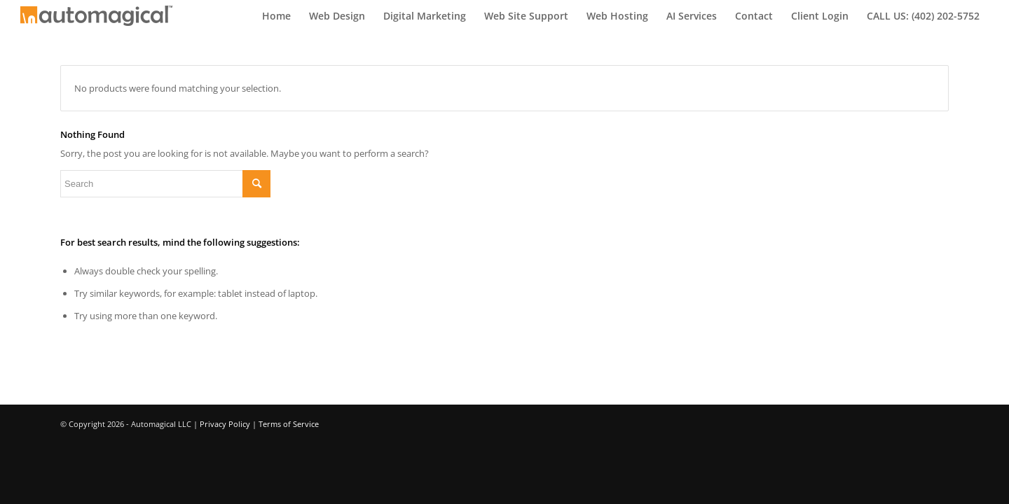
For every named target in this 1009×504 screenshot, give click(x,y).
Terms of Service (289, 424)
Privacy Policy (225, 424)
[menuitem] (276, 15)
